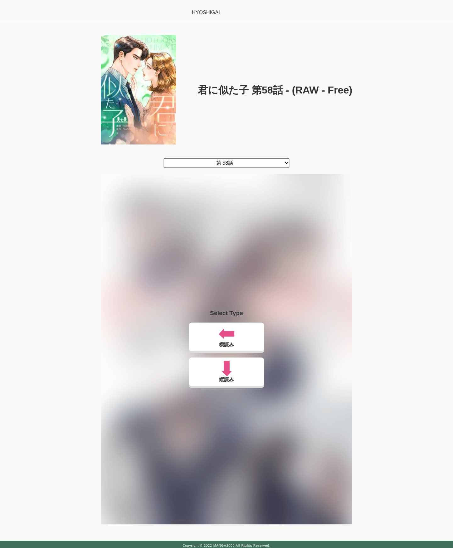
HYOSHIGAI (206, 12)
